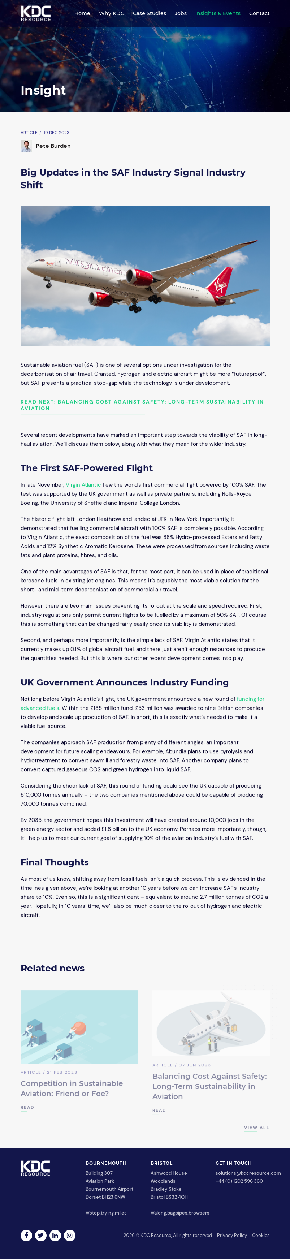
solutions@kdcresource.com (248, 1173)
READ (28, 1109)
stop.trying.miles (108, 1213)
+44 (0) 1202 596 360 (239, 1181)
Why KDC (111, 13)
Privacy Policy (232, 1235)
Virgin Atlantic (83, 485)
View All (257, 1130)
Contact (259, 13)
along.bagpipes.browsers (181, 1213)
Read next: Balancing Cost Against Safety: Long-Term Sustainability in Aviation (142, 405)
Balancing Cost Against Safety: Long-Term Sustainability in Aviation (209, 1088)
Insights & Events (218, 13)
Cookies (261, 1235)
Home (82, 13)
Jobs (181, 13)
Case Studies (149, 13)
